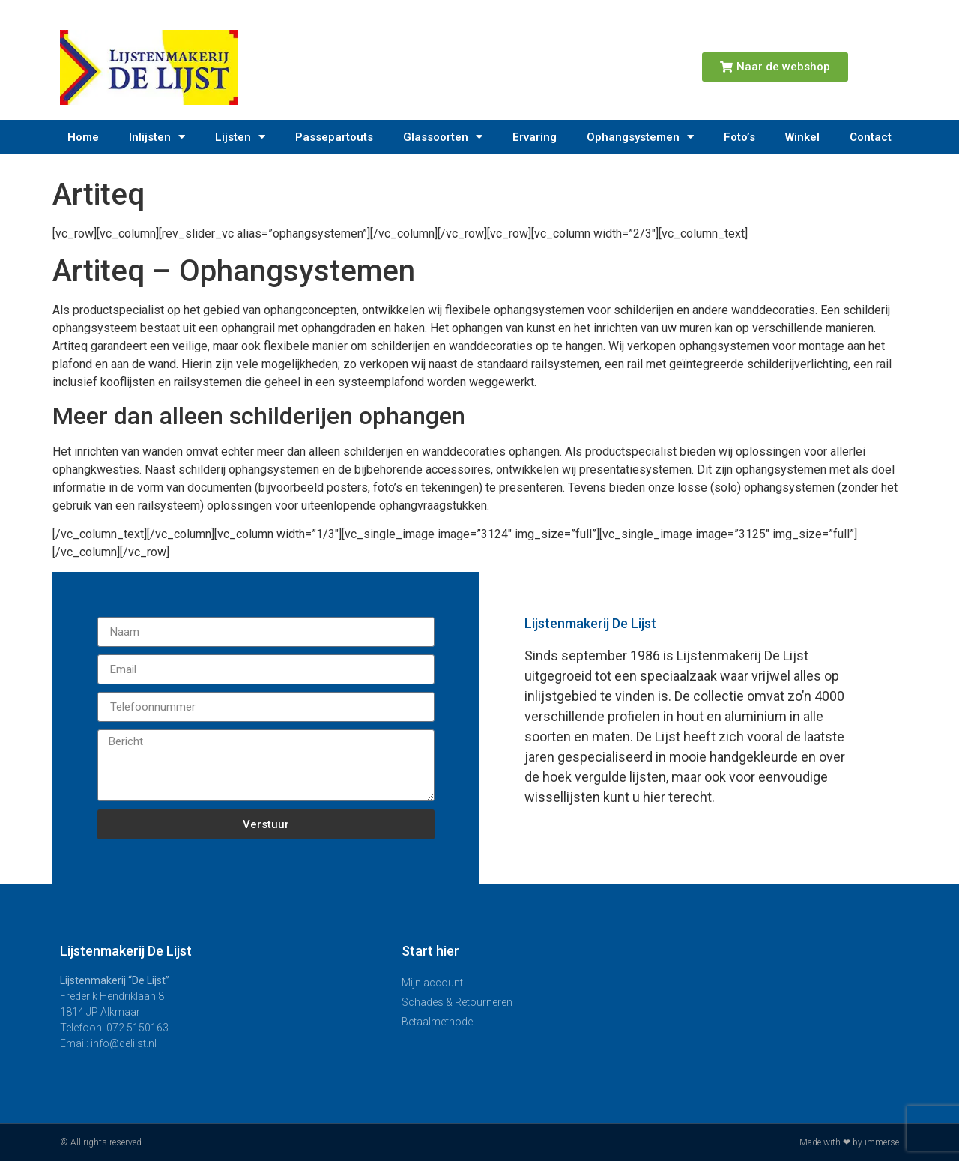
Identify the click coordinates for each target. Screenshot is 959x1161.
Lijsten (240, 137)
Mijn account (432, 983)
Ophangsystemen (640, 137)
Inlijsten (157, 137)
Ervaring (534, 137)
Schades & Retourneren (457, 1002)
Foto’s (739, 137)
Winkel (802, 137)
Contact (871, 137)
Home (83, 137)
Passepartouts (334, 137)
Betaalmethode (437, 1022)
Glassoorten (442, 137)
